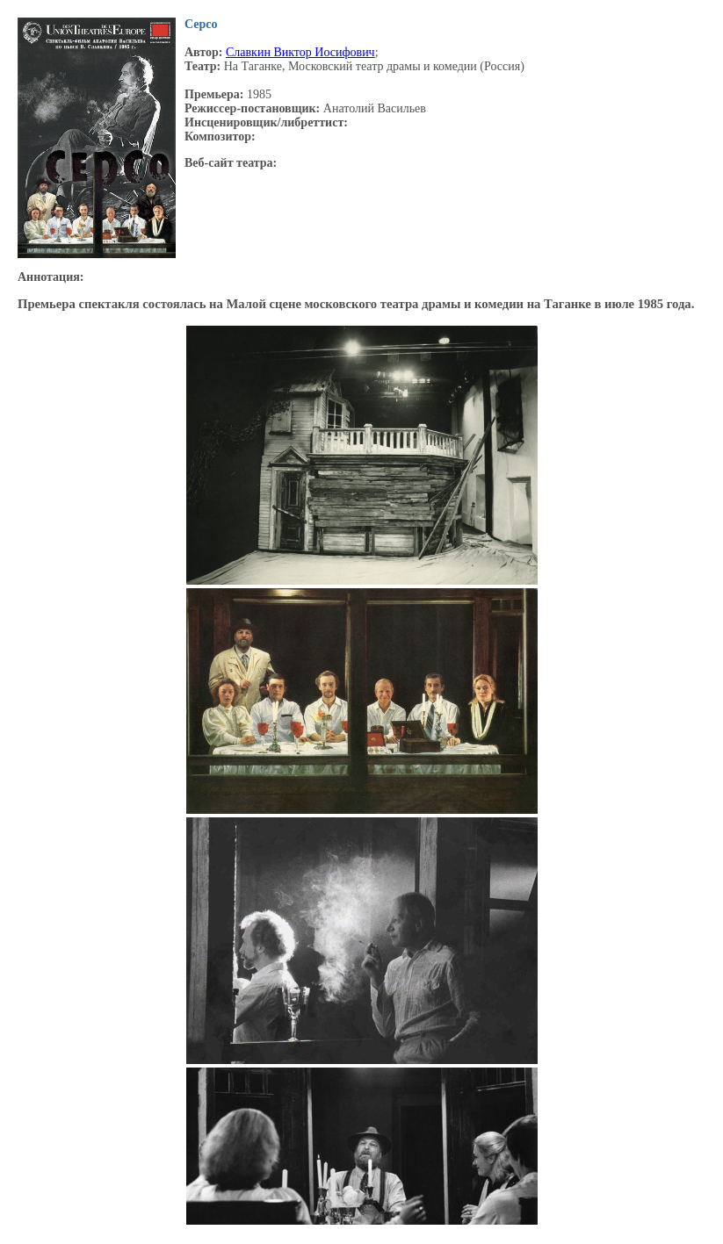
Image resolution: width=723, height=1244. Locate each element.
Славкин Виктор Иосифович (300, 52)
